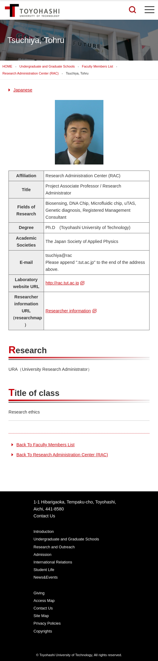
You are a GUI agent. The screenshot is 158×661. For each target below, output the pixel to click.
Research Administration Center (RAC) (30, 73)
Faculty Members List (97, 66)
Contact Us (44, 515)
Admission (43, 554)
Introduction (44, 531)
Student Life (44, 569)
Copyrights (43, 631)
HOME (7, 66)
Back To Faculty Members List (45, 444)
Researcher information (68, 310)
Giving (39, 593)
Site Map (41, 615)
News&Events (46, 577)
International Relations (53, 562)
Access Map (44, 600)
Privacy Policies (47, 623)
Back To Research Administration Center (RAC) (62, 454)
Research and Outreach (54, 547)
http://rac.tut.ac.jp (62, 283)
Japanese (22, 90)
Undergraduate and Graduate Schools (47, 66)
